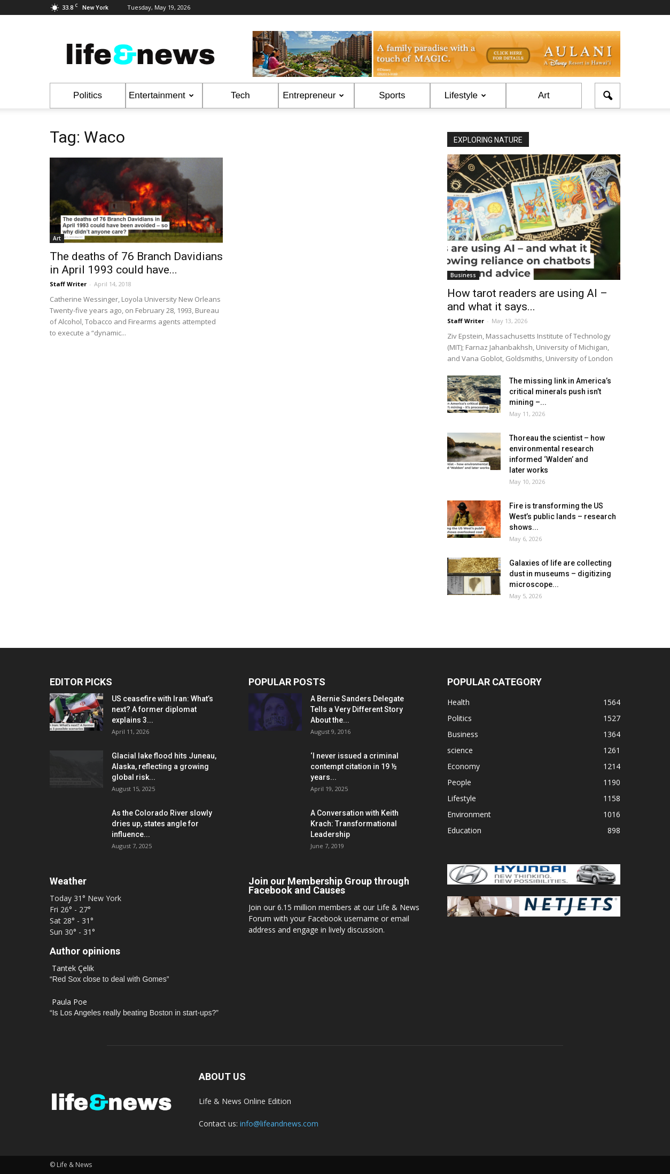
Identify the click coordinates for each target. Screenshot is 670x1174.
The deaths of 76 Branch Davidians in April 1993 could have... (136, 263)
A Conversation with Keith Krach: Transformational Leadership (354, 824)
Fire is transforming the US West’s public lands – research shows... (562, 516)
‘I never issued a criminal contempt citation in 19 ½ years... (354, 766)
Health (458, 702)
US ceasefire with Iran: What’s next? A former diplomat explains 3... (162, 709)
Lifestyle (465, 95)
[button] (607, 95)
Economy (463, 766)
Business (463, 275)
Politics (87, 95)
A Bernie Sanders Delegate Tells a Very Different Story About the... (357, 709)
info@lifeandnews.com (279, 1123)
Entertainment (161, 95)
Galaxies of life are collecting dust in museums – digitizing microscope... (560, 574)
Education (464, 830)
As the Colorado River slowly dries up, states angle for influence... (162, 824)
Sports (392, 95)
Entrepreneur (313, 95)
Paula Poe (69, 1002)
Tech (240, 95)
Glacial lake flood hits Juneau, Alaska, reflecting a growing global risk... (164, 766)
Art (544, 95)
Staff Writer (68, 284)
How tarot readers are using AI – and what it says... (527, 300)
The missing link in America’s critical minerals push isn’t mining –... (560, 391)
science (460, 750)
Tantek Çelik (73, 968)
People (459, 782)
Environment (469, 814)
